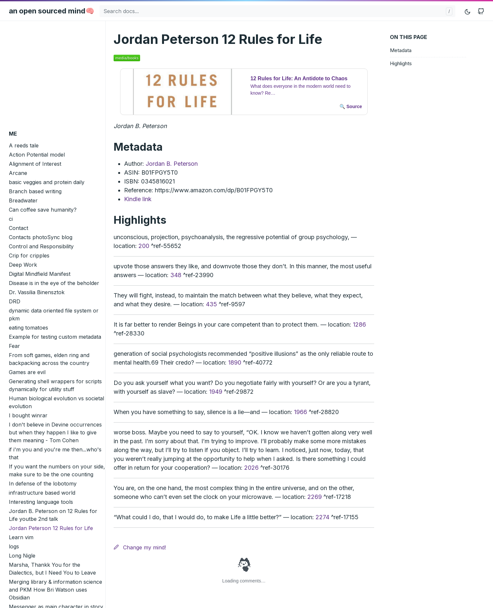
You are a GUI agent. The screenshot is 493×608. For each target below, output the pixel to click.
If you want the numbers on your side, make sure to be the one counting (57, 470)
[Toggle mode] (467, 11)
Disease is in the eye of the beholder (54, 283)
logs (14, 546)
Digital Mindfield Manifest (39, 274)
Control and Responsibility (41, 246)
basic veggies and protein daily (46, 182)
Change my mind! (140, 547)
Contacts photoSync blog (40, 237)
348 (175, 275)
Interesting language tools (41, 502)
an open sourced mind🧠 (51, 11)
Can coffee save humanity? (43, 209)
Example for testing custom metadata (55, 336)
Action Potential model (37, 154)
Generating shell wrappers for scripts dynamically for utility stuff (55, 385)
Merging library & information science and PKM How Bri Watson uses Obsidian (55, 590)
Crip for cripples (29, 255)
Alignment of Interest (35, 164)
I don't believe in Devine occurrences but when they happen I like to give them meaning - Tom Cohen (55, 432)
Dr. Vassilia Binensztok (36, 292)
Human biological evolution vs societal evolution (56, 402)
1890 (234, 362)
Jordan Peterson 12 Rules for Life (51, 528)
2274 (322, 517)
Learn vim (21, 537)
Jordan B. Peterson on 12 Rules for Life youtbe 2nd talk (53, 515)
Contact (18, 228)
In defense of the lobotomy (43, 483)
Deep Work (23, 264)
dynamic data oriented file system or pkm (54, 314)
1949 (215, 391)
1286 (359, 324)
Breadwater (23, 200)
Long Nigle (22, 555)
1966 (300, 411)
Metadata (400, 50)
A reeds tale (24, 145)
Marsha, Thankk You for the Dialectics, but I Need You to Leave (52, 568)
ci (11, 219)
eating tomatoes (28, 327)
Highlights (401, 63)
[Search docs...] (277, 11)
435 (211, 304)
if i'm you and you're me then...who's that (55, 453)
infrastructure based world (42, 492)
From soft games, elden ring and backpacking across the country (49, 359)
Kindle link (138, 199)
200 (143, 245)
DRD (14, 301)
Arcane (18, 173)
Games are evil (27, 372)
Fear (14, 346)
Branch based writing (35, 191)
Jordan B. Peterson (172, 163)
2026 (251, 467)
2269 (314, 496)
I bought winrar (28, 415)
